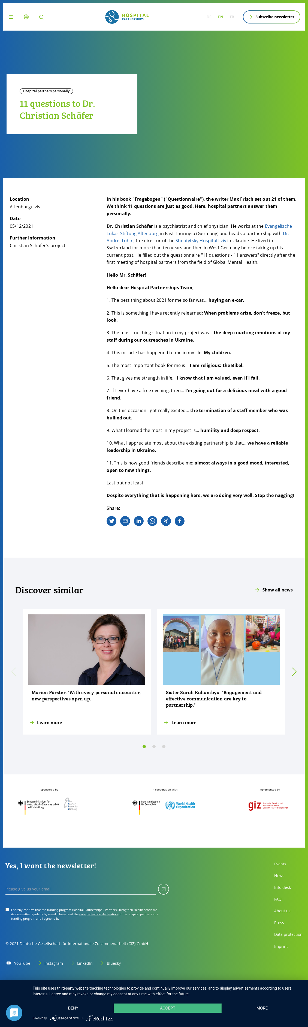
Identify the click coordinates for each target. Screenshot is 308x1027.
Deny (73, 1008)
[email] (125, 521)
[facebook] (180, 521)
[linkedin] (139, 521)
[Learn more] (87, 672)
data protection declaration (98, 914)
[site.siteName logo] (127, 17)
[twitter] (111, 521)
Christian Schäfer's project (37, 245)
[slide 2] (163, 746)
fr (232, 16)
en (220, 16)
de (209, 16)
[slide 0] (144, 746)
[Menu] (12, 17)
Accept (167, 1008)
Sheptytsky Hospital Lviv (201, 241)
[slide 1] (154, 746)
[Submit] (163, 889)
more (262, 1008)
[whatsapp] (152, 521)
